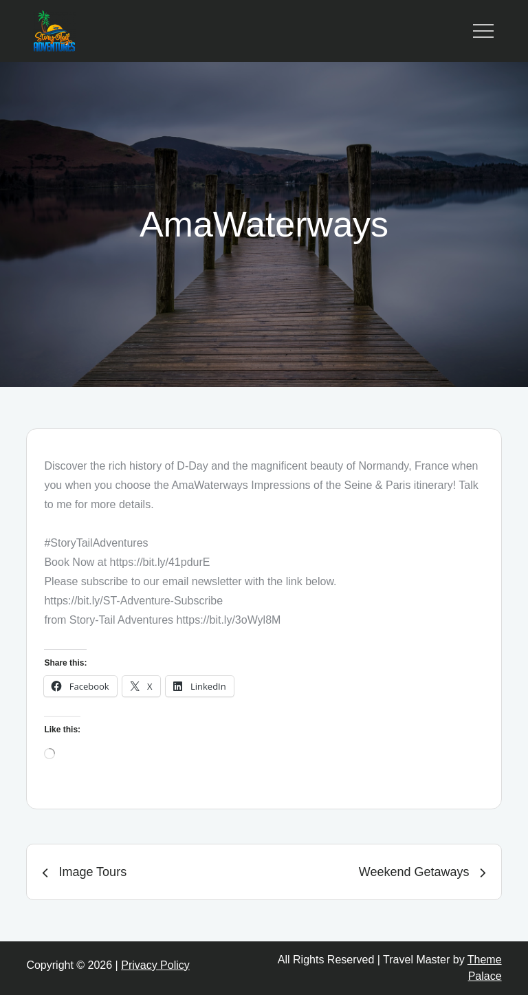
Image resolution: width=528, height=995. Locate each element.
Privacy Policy (155, 965)
